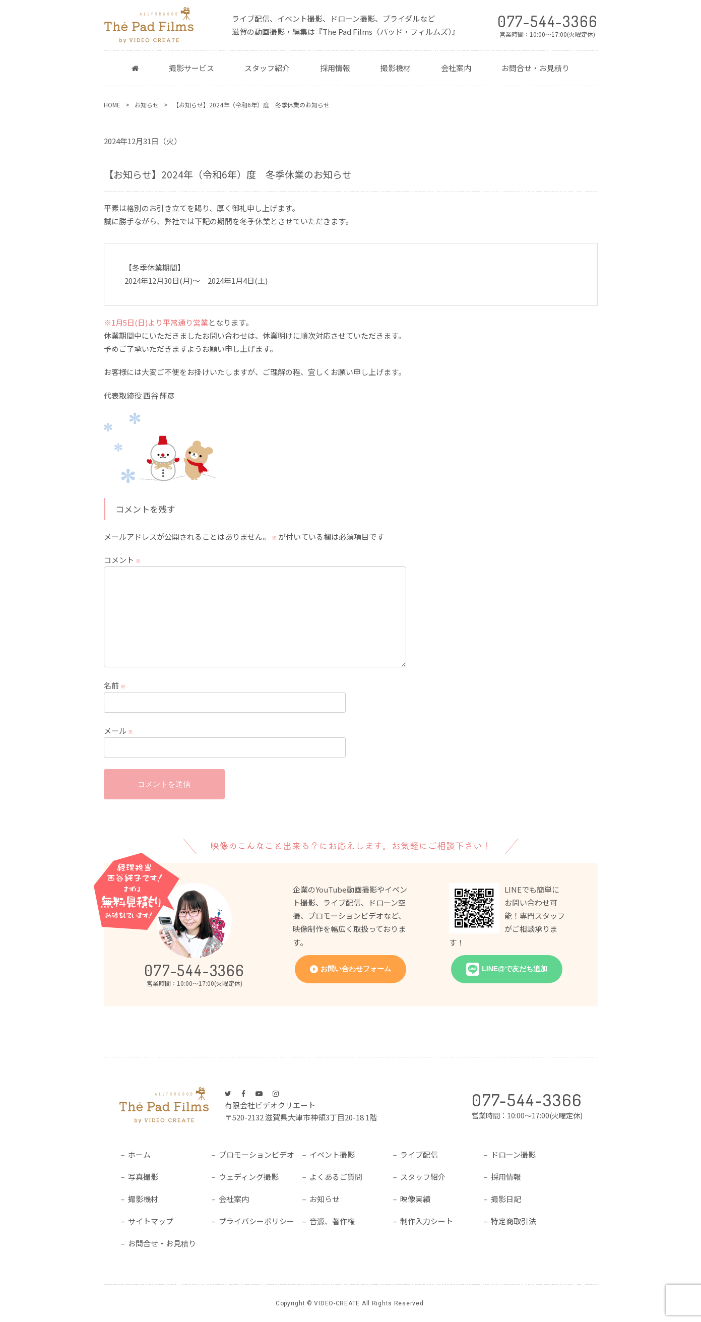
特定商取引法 (513, 1221)
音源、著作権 (332, 1221)
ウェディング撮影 (249, 1176)
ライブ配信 (419, 1154)
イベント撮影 (332, 1154)
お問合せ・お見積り (535, 67)
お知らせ (147, 104)
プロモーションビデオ (256, 1154)
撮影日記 (506, 1198)
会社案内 (456, 67)
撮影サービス (191, 67)
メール (118, 730)
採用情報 (335, 67)
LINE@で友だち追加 (514, 969)
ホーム (139, 1154)
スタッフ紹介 (267, 67)
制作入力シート (426, 1221)
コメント (122, 559)
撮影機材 (395, 67)
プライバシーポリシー (256, 1221)
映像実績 (415, 1198)
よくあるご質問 (335, 1176)
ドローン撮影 (513, 1154)
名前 (114, 685)
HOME (112, 104)
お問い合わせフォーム (356, 969)
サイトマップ (150, 1221)
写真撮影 (143, 1176)
